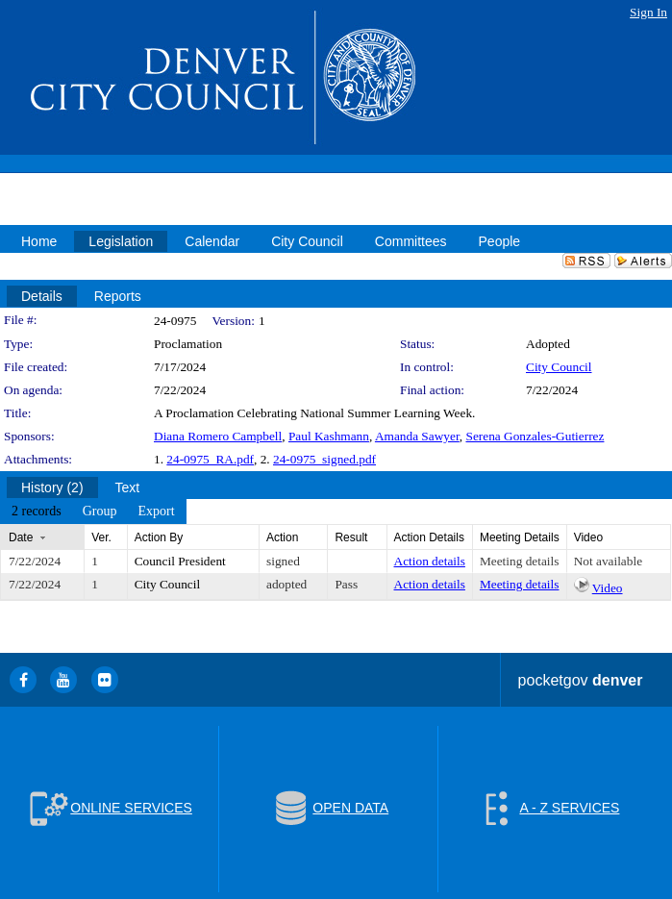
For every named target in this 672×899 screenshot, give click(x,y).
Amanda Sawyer (417, 436)
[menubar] (93, 511)
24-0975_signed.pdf (324, 459)
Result (351, 537)
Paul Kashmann (328, 436)
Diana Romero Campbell (218, 436)
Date (21, 537)
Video (607, 588)
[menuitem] (36, 511)
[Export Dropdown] (156, 511)
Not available (608, 561)
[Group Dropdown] (100, 511)
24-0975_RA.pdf (210, 459)
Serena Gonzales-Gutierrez (534, 436)
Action (282, 537)
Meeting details (520, 561)
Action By (159, 537)
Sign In (648, 12)
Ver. (101, 537)
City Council (559, 367)
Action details (429, 561)
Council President (180, 561)
